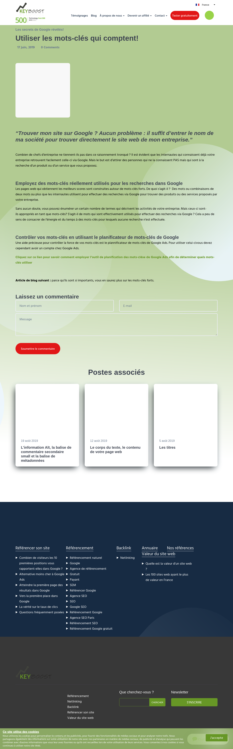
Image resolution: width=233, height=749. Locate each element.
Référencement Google (86, 612)
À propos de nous (111, 15)
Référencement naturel (86, 557)
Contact (160, 15)
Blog (94, 15)
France (205, 5)
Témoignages (79, 15)
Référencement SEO (84, 623)
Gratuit (75, 574)
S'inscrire (194, 702)
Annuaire (150, 548)
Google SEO (78, 606)
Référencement (80, 548)
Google (75, 563)
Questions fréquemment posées (41, 612)
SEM (73, 584)
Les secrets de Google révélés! (39, 29)
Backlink (123, 548)
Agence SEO (78, 595)
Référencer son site (32, 548)
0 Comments (50, 47)
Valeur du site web (158, 553)
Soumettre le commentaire (38, 348)
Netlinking (127, 557)
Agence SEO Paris (82, 617)
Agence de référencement (88, 568)
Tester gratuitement (185, 15)
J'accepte (216, 737)
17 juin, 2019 (26, 47)
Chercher (157, 702)
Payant (75, 579)
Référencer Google (83, 590)
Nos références (180, 548)
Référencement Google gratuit (91, 628)
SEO (73, 601)
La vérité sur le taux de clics (38, 606)
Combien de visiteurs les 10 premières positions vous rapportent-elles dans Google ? (41, 563)
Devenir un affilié (138, 15)
